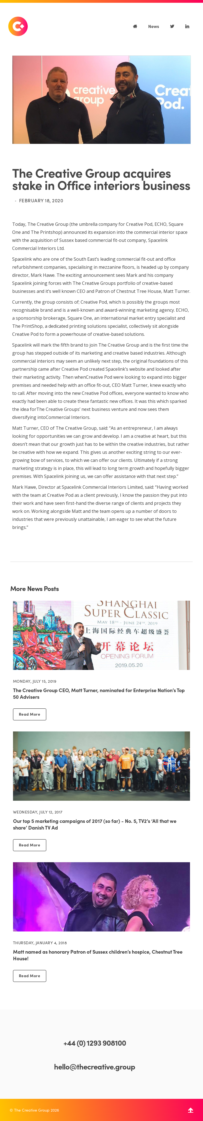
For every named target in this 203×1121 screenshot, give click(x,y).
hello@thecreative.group (94, 1066)
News (153, 26)
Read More (29, 714)
